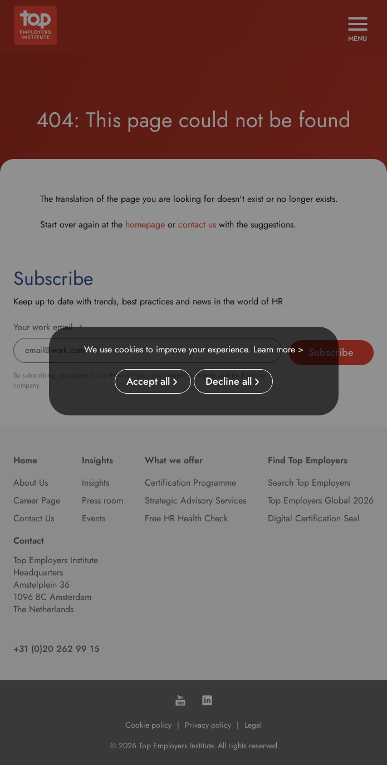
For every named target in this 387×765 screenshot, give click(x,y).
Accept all (148, 381)
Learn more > (278, 349)
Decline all (228, 381)
